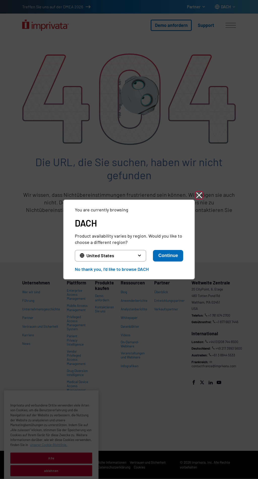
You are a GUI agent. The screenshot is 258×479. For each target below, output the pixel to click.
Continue (168, 255)
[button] (199, 195)
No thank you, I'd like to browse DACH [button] (112, 269)
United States (100, 255)
